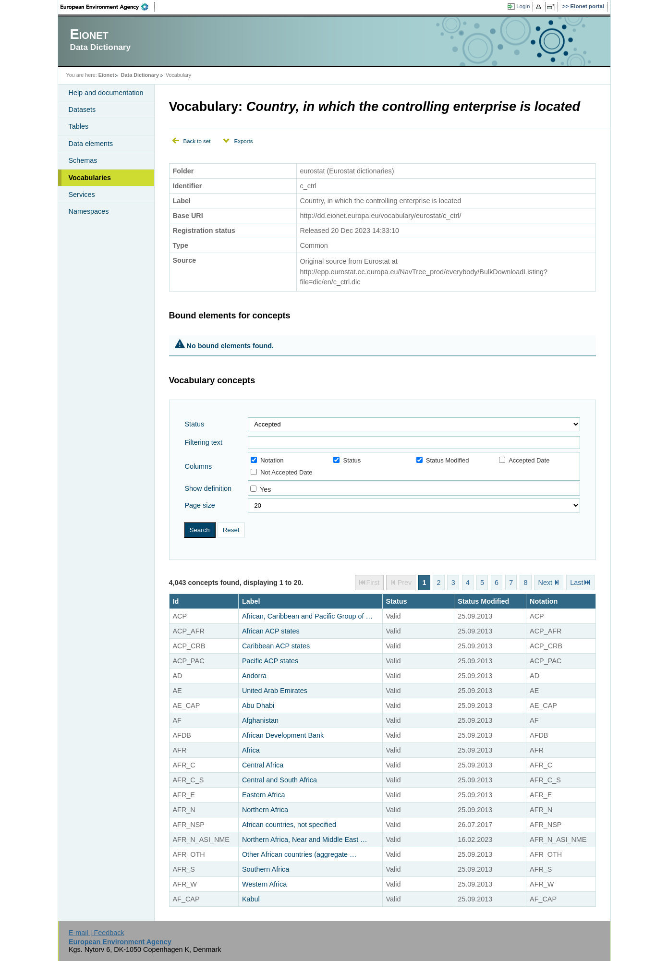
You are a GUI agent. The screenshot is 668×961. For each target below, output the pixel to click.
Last (576, 582)
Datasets (82, 109)
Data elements (91, 143)
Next (545, 582)
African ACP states (271, 631)
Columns (198, 466)
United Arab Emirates (274, 690)
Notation (267, 460)
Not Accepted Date (281, 472)
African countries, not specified (289, 824)
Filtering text (203, 442)
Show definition (208, 488)
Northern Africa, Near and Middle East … (304, 839)
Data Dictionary (140, 75)
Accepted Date (524, 460)
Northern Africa (265, 810)
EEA (108, 7)
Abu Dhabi (258, 705)
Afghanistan (260, 720)
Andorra (254, 676)
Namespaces (89, 211)
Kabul (251, 899)
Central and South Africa (279, 780)
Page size (200, 505)
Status (195, 424)
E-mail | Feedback (96, 933)
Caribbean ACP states (276, 646)
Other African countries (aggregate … (299, 854)
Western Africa (264, 884)
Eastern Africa (263, 795)
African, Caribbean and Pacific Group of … (307, 616)
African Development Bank (283, 735)
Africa (251, 750)
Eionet (106, 75)
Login (523, 6)
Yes (265, 489)
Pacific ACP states (270, 661)
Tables (79, 126)
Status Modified (442, 460)
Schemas (83, 160)
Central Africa (262, 765)
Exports (243, 141)
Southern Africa (265, 869)
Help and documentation (106, 93)
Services (82, 194)
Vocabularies (90, 178)
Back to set (197, 141)
